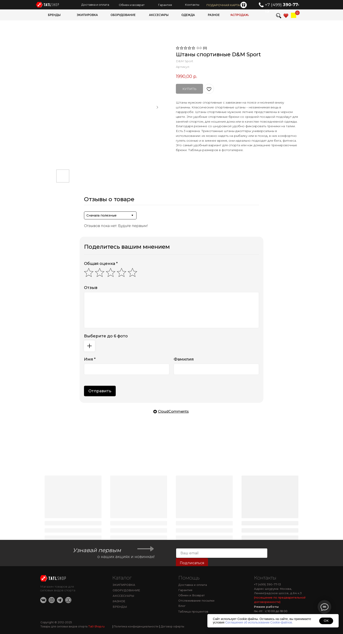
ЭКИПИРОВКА (124, 584)
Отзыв (90, 287)
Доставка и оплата (192, 584)
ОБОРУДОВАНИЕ (126, 590)
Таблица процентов (193, 611)
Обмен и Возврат (191, 595)
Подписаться (192, 563)
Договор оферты (171, 626)
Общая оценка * (101, 263)
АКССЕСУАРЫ (123, 595)
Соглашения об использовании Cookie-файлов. (259, 622)
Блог (182, 606)
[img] (293, 15)
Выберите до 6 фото (106, 336)
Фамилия (184, 359)
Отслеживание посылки (196, 600)
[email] (222, 553)
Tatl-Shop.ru (96, 626)
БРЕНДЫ (120, 606)
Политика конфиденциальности (135, 626)
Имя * (90, 359)
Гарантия (185, 590)
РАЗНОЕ (119, 601)
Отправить (99, 391)
